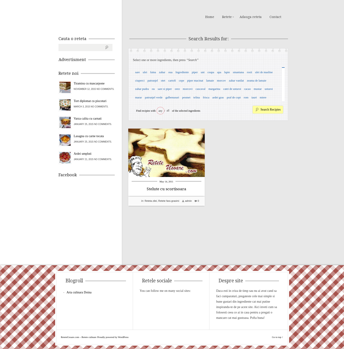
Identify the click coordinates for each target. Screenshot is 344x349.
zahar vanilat (236, 80)
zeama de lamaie (256, 80)
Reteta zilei (151, 200)
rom (246, 97)
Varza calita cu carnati (88, 118)
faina (153, 72)
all (168, 110)
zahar (162, 72)
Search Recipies (271, 109)
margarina (214, 89)
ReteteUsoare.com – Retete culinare (91, 16)
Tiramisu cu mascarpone (89, 83)
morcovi (188, 89)
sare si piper (165, 89)
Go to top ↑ (277, 337)
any (160, 110)
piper (195, 72)
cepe (181, 80)
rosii (249, 72)
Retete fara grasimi (168, 200)
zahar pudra (142, 89)
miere (263, 97)
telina (196, 97)
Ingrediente (182, 72)
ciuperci (139, 80)
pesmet (186, 97)
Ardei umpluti (83, 153)
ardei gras (218, 97)
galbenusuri (172, 97)
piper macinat (195, 80)
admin (188, 200)
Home (209, 17)
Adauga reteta (251, 17)
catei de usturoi (232, 89)
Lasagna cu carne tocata (89, 136)
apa (219, 72)
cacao (247, 89)
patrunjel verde (153, 97)
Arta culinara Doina (79, 292)
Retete (227, 17)
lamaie (210, 80)
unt (203, 72)
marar (138, 97)
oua (170, 72)
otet (163, 80)
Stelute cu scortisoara (166, 189)
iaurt (254, 97)
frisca (206, 97)
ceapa (210, 72)
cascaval (200, 89)
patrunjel (153, 80)
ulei (145, 72)
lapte (227, 72)
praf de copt (234, 97)
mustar (258, 89)
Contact (275, 17)
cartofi (172, 80)
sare (137, 72)
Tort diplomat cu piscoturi (90, 101)
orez (177, 89)
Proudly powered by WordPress (112, 337)
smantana (238, 72)
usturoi (269, 89)
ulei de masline (264, 72)
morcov (221, 80)
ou (153, 89)
